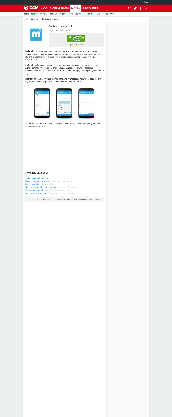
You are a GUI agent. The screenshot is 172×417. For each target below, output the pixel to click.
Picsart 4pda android (34, 190)
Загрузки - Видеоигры (62, 181)
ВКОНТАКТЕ (89, 14)
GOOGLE (105, 14)
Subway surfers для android (38, 181)
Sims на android (32, 184)
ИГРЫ (71, 14)
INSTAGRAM (53, 14)
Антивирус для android (35, 193)
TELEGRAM (34, 14)
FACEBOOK (63, 14)
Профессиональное (49, 19)
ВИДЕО (98, 14)
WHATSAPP (43, 14)
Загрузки (75, 8)
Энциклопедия (90, 8)
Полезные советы (59, 8)
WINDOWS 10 (79, 14)
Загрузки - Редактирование (57, 190)
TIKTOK (26, 14)
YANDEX (112, 14)
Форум (44, 8)
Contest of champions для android (40, 187)
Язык (146, 2)
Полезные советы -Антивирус (61, 193)
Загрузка (76, 38)
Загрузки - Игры (49, 184)
